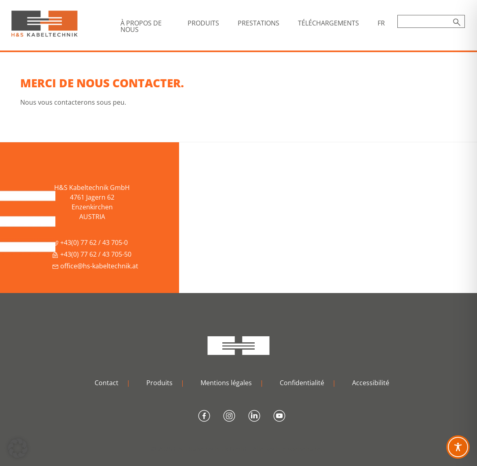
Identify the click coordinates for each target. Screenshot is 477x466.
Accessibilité (370, 382)
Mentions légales (226, 382)
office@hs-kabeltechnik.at (95, 265)
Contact (106, 382)
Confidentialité (302, 382)
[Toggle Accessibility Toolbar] (458, 447)
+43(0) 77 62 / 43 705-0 (90, 242)
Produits (159, 382)
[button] (18, 448)
